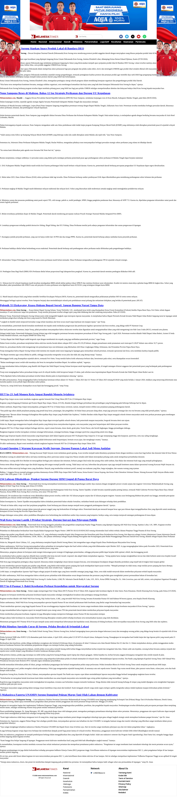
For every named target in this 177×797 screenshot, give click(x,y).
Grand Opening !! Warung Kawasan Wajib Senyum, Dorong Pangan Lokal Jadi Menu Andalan (55, 448)
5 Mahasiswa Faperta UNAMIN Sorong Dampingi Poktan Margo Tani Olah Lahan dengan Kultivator (59, 694)
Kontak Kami (124, 782)
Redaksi (122, 793)
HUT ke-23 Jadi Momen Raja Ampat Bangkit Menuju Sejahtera (37, 394)
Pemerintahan (91, 42)
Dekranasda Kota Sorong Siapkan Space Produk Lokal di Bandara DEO (42, 48)
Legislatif (104, 42)
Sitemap (122, 788)
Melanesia (77, 42)
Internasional (55, 42)
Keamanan (128, 42)
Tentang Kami (125, 773)
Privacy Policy (125, 785)
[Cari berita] (88, 36)
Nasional (43, 42)
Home (33, 42)
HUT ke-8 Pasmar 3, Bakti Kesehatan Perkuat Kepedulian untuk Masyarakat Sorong (49, 586)
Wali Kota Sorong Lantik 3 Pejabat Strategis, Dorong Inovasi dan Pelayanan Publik (48, 519)
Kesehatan (116, 42)
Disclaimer (123, 790)
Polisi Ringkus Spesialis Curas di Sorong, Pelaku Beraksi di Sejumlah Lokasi (44, 626)
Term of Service (126, 779)
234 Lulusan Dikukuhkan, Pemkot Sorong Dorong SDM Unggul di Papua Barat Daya (49, 479)
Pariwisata (141, 42)
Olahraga (67, 785)
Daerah (67, 42)
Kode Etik (123, 776)
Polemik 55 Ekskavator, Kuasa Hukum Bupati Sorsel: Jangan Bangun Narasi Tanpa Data (52, 305)
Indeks (66, 793)
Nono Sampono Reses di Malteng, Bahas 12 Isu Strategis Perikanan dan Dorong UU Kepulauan (55, 93)
